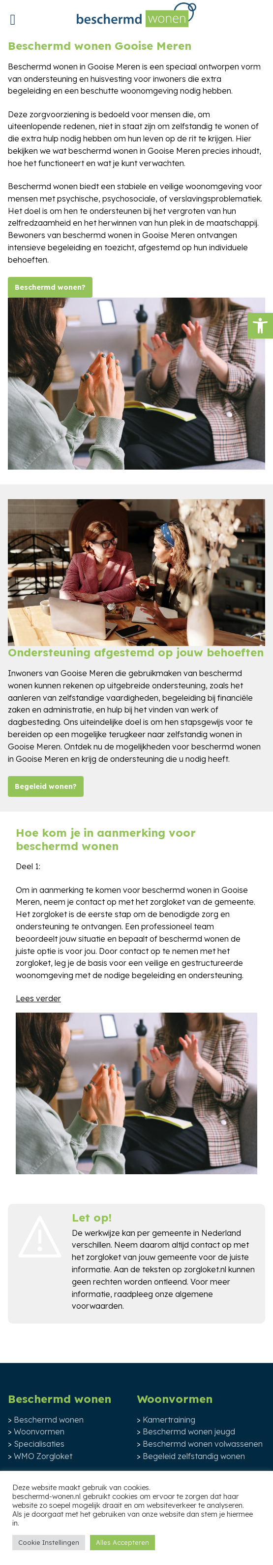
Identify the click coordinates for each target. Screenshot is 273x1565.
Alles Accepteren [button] (122, 1542)
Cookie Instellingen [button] (48, 1542)
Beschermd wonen (49, 1420)
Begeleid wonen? (46, 786)
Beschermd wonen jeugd (189, 1431)
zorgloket (103, 1257)
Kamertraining (169, 1420)
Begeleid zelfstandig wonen (194, 1456)
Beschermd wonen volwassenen (203, 1444)
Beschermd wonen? (50, 287)
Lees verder (38, 998)
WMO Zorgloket (43, 1456)
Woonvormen (39, 1431)
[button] (260, 326)
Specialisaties (39, 1444)
